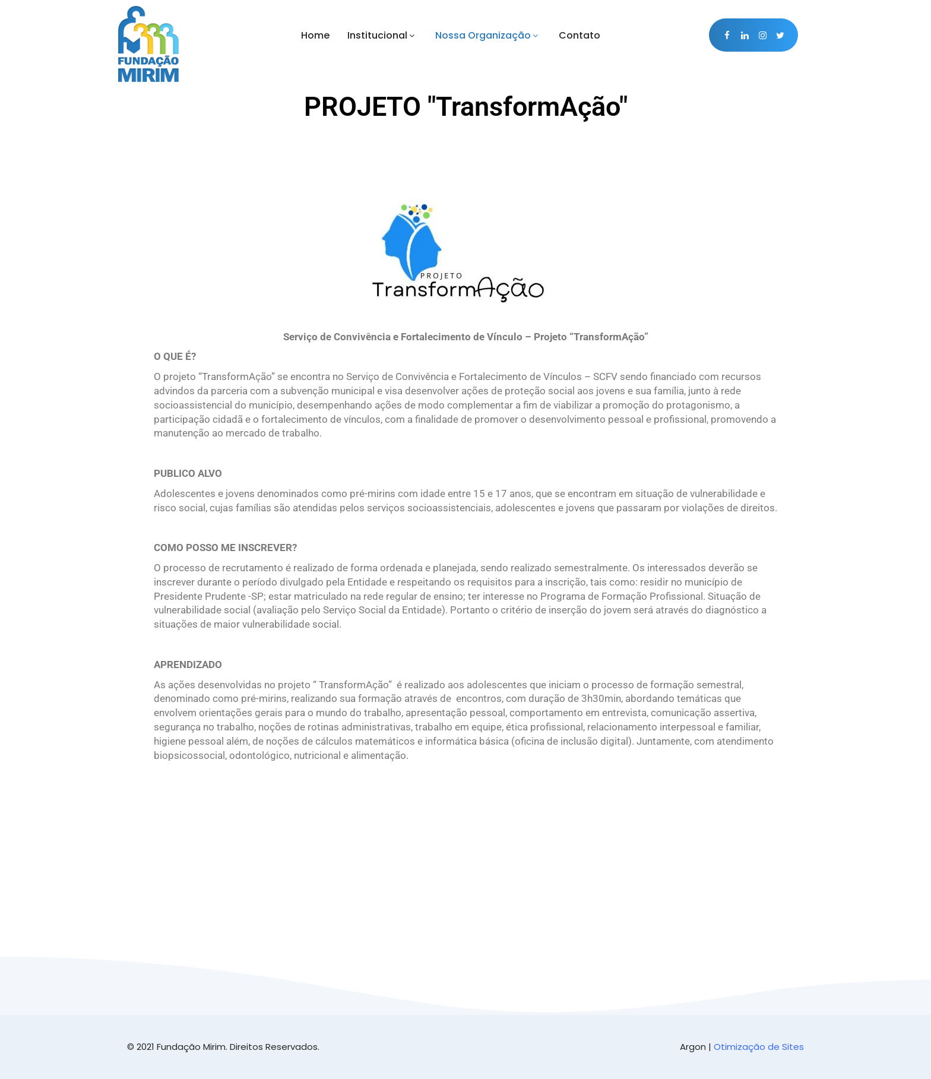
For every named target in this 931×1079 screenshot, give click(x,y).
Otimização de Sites (759, 1046)
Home (315, 35)
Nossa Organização (488, 35)
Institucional (382, 35)
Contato (579, 35)
